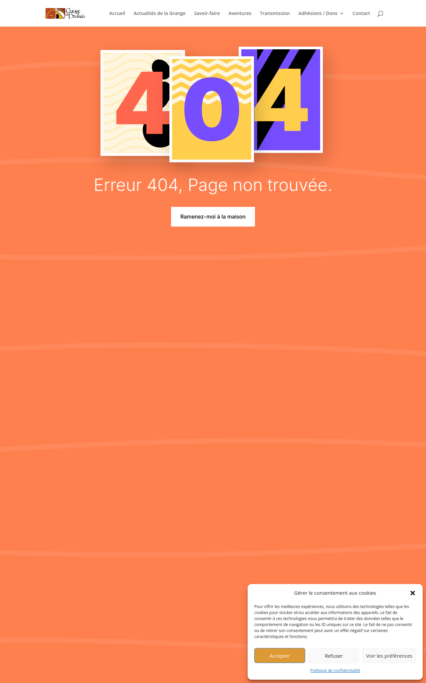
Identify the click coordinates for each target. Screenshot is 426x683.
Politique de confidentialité (335, 670)
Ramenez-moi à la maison (213, 216)
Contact (361, 13)
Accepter (280, 655)
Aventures (239, 13)
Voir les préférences (389, 655)
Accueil (117, 13)
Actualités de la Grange (160, 13)
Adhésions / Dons (318, 13)
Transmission (275, 13)
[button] (412, 593)
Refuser (334, 655)
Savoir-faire (207, 13)
